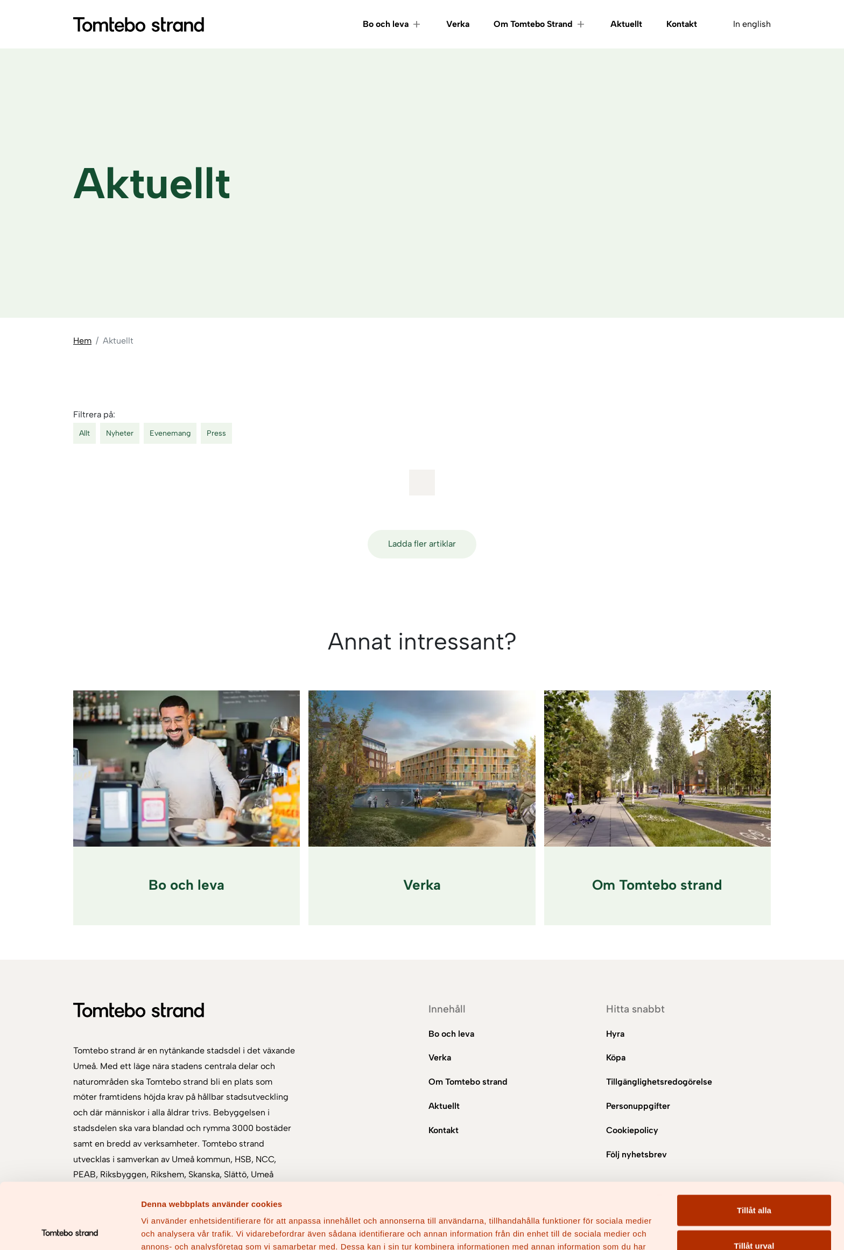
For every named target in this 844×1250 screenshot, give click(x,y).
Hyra (615, 1034)
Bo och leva (386, 24)
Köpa (615, 1057)
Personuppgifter (638, 1106)
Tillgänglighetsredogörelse (659, 1082)
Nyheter (119, 433)
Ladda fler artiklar (422, 544)
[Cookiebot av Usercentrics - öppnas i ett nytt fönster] (70, 1229)
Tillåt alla (754, 1144)
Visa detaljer (585, 1228)
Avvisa (754, 1214)
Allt (84, 433)
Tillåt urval (754, 1179)
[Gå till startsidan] (138, 24)
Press (216, 433)
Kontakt (681, 24)
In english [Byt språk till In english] (752, 24)
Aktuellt (626, 24)
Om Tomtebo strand (468, 1082)
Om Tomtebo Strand (533, 24)
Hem (82, 341)
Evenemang (170, 433)
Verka (457, 24)
